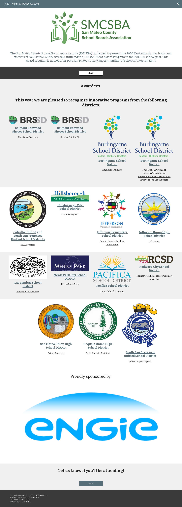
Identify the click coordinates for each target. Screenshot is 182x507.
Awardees (90, 86)
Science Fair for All (70, 137)
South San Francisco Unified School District (140, 354)
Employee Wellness (112, 170)
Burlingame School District (112, 162)
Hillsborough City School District (70, 206)
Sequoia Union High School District (98, 345)
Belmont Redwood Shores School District (28, 129)
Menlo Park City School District (70, 276)
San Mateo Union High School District (56, 345)
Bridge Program (56, 353)
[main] (91, 57)
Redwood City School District (154, 268)
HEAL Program (27, 245)
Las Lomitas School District (28, 284)
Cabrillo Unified (24, 232)
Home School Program (112, 291)
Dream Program (70, 214)
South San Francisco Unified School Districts (28, 237)
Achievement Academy (27, 291)
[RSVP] (91, 73)
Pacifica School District (112, 285)
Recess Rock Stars (70, 284)
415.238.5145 (15, 501)
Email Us (26, 501)
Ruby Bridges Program (140, 361)
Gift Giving (154, 241)
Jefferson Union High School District (154, 234)
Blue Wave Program (28, 137)
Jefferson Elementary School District (112, 233)
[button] (178, 4)
